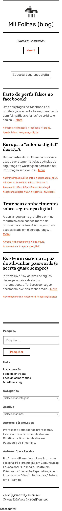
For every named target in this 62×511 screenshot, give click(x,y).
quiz (42, 241)
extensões (21, 127)
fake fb (46, 127)
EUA (55, 178)
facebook (34, 127)
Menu (30, 50)
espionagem (44, 178)
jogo (35, 241)
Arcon (7, 241)
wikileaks (50, 192)
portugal (45, 187)
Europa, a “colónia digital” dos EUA (30, 147)
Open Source (31, 187)
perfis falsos (11, 132)
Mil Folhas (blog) (31, 24)
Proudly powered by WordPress (21, 495)
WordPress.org (12, 382)
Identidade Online (13, 296)
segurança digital (29, 132)
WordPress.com (38, 499)
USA (27, 192)
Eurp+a (8, 182)
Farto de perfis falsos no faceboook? (28, 97)
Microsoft (42, 182)
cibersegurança (21, 241)
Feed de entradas (14, 373)
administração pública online (19, 178)
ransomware (11, 246)
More (19, 120)
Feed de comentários (17, 378)
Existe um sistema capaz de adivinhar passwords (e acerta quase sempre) (30, 263)
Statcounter (8, 509)
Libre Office (20, 182)
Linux (32, 182)
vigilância (37, 192)
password (30, 296)
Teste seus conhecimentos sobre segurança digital (30, 206)
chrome (8, 127)
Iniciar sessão (12, 369)
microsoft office (13, 187)
